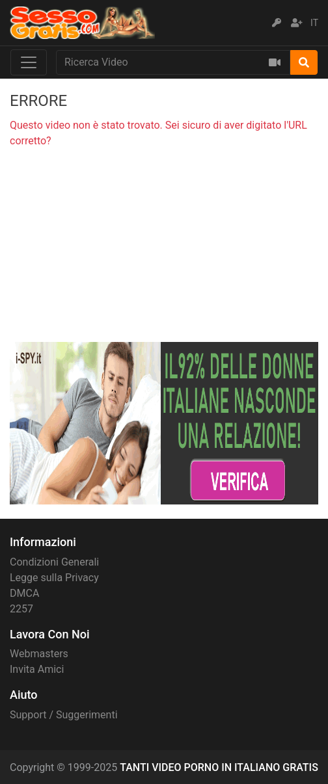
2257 (21, 609)
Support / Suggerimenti (64, 715)
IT (314, 23)
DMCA (24, 593)
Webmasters (39, 653)
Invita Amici (37, 669)
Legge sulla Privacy (54, 577)
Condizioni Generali (54, 562)
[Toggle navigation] (28, 62)
